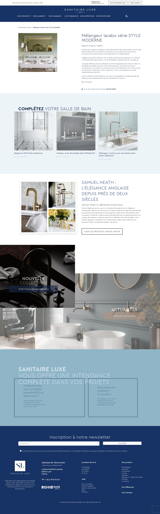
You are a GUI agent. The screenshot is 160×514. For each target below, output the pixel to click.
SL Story (84, 473)
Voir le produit (14, 157)
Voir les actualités (117, 316)
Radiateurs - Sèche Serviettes (132, 477)
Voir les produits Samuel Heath (102, 231)
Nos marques (55, 16)
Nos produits (23, 16)
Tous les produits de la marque (100, 89)
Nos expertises (87, 16)
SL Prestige (85, 467)
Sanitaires (125, 469)
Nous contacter (135, 3)
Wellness (125, 475)
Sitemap (84, 492)
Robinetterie (126, 467)
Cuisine (124, 473)
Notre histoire (103, 16)
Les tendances (71, 16)
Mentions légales (87, 486)
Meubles (125, 479)
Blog (83, 490)
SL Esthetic (85, 469)
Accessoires (126, 471)
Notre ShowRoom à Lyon (118, 3)
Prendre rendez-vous (97, 2)
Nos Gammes (39, 16)
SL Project (85, 471)
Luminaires (125, 481)
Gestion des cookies (89, 488)
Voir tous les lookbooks (27, 289)
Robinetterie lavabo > (25, 27)
